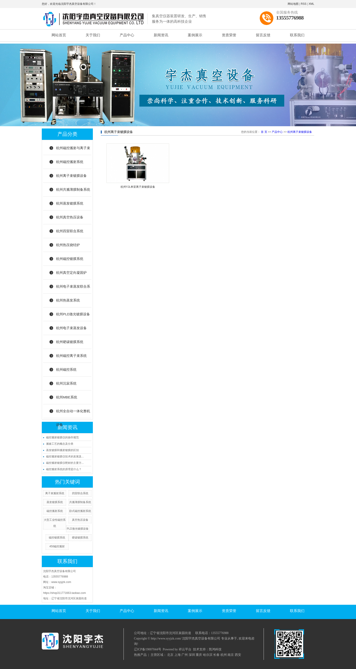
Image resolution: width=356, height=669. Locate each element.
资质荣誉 (229, 35)
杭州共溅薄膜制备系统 (73, 189)
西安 (238, 655)
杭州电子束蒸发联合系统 (73, 289)
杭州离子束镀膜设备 (71, 176)
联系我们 (297, 35)
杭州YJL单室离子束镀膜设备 (138, 186)
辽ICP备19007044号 (147, 649)
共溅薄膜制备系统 (80, 502)
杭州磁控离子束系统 (71, 356)
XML (311, 3)
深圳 (192, 655)
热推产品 (140, 655)
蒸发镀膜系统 (55, 502)
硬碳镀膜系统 (80, 537)
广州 (184, 655)
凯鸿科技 (215, 649)
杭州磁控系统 (66, 369)
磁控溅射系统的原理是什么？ (64, 469)
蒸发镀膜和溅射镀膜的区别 (62, 450)
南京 (230, 655)
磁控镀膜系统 (57, 537)
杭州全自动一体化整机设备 (73, 413)
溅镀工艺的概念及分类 (59, 443)
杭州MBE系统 (66, 397)
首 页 (264, 131)
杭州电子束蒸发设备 (71, 328)
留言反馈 (263, 35)
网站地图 (293, 3)
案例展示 (195, 35)
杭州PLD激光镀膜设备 (73, 314)
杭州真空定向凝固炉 (71, 272)
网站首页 (59, 35)
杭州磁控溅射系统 (69, 162)
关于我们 (93, 35)
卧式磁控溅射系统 (80, 511)
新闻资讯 (161, 35)
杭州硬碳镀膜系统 (69, 342)
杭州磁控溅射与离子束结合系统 (73, 150)
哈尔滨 (208, 655)
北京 (170, 655)
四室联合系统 (80, 493)
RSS (304, 3)
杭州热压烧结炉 (68, 245)
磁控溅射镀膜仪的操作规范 (62, 437)
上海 (177, 655)
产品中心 (127, 35)
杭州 (223, 655)
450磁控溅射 (57, 546)
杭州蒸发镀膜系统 (69, 203)
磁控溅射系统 (55, 511)
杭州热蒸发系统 (68, 300)
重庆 (199, 655)
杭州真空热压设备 (69, 217)
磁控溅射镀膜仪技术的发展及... (65, 456)
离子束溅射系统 (54, 493)
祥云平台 (185, 649)
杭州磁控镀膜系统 (69, 259)
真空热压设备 (80, 519)
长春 (216, 655)
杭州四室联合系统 (69, 231)
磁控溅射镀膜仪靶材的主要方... (65, 462)
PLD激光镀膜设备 (77, 528)
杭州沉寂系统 (66, 383)
